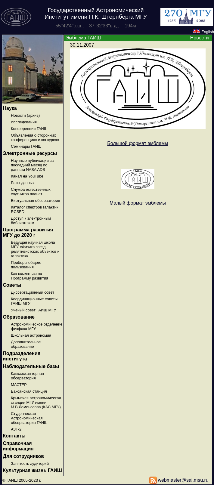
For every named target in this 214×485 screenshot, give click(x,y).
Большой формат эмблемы (137, 143)
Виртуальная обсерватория (35, 200)
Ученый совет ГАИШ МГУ (33, 310)
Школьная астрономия (31, 335)
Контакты (14, 435)
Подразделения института (22, 356)
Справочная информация (18, 446)
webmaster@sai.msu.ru (183, 480)
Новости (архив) (25, 115)
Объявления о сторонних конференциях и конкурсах (35, 137)
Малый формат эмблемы (138, 202)
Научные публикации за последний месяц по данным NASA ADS (32, 165)
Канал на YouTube (27, 176)
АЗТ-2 (16, 429)
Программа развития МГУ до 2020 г (28, 232)
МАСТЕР (19, 384)
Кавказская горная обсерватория (27, 375)
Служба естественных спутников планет (31, 191)
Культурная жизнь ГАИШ (32, 470)
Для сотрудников (23, 456)
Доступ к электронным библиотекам (31, 220)
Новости (199, 37)
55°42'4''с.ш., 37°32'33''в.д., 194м (95, 25)
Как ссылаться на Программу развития (29, 275)
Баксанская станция (29, 391)
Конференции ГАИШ (29, 128)
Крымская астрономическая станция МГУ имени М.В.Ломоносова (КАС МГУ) (36, 402)
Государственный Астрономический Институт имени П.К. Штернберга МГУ (96, 13)
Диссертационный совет (32, 292)
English (203, 31)
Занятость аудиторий (30, 463)
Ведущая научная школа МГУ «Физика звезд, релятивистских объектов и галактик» (35, 249)
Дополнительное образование (26, 344)
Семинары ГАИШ (26, 146)
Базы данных (22, 183)
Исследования (24, 122)
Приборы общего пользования (26, 264)
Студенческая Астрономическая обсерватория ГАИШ (29, 418)
